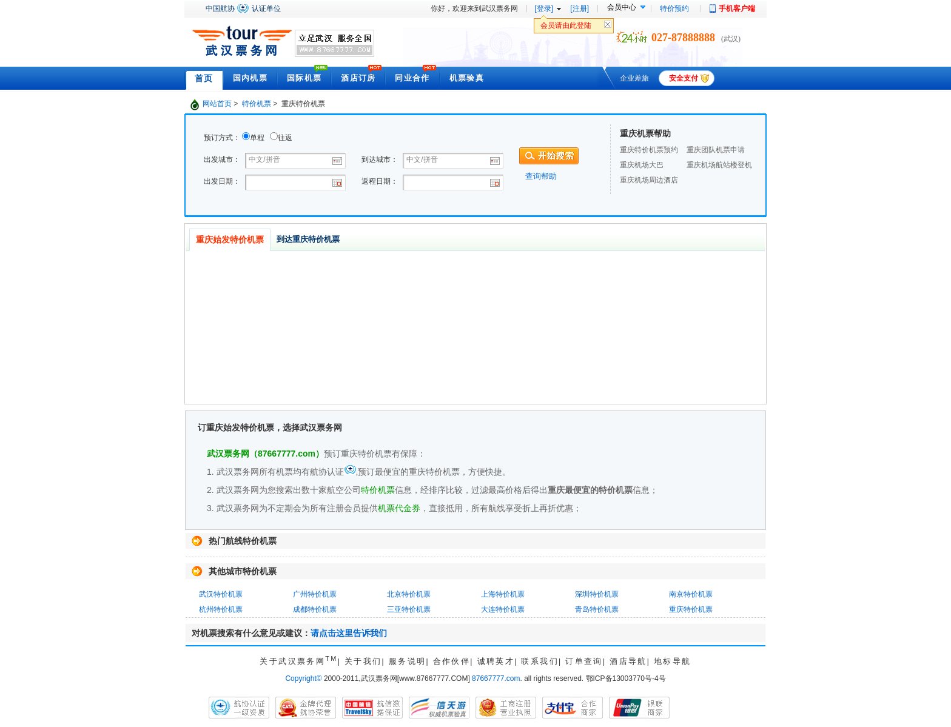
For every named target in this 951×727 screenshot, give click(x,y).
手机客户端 (737, 8)
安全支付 (683, 78)
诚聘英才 (496, 661)
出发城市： (222, 159)
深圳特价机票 (597, 594)
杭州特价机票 (221, 609)
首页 (204, 78)
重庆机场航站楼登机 (719, 165)
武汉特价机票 (221, 594)
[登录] (543, 8)
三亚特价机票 (409, 609)
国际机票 (304, 77)
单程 (257, 137)
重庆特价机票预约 (649, 150)
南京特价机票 (691, 594)
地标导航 (672, 661)
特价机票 (256, 103)
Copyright (303, 678)
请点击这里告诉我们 (349, 633)
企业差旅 (634, 78)
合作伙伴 (452, 661)
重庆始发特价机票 (230, 239)
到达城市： (379, 159)
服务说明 (407, 661)
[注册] (579, 8)
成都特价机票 (315, 609)
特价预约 (674, 8)
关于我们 (363, 661)
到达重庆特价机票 (308, 239)
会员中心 (621, 7)
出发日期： (222, 181)
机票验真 (466, 77)
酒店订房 (358, 77)
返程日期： (379, 181)
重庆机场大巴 (642, 165)
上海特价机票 (503, 594)
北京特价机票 (409, 594)
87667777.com (496, 678)
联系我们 (540, 661)
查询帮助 (541, 176)
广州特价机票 (315, 594)
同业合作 (412, 77)
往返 (285, 137)
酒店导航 (628, 661)
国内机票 (250, 77)
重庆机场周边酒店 (649, 180)
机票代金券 (399, 508)
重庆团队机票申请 (716, 150)
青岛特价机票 (597, 609)
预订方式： (222, 137)
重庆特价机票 (691, 609)
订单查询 (584, 661)
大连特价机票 (503, 609)
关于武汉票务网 (298, 661)
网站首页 (217, 103)
